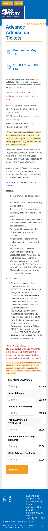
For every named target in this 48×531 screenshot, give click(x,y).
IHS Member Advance (20, 380)
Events (31, 23)
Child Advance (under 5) (21, 453)
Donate (42, 23)
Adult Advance (16, 393)
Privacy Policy (13, 524)
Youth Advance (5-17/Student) (18, 422)
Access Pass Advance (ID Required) (22, 438)
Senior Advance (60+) (20, 406)
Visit (25, 23)
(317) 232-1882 (36, 518)
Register (7, 3)
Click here (10, 182)
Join (37, 23)
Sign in (18, 3)
